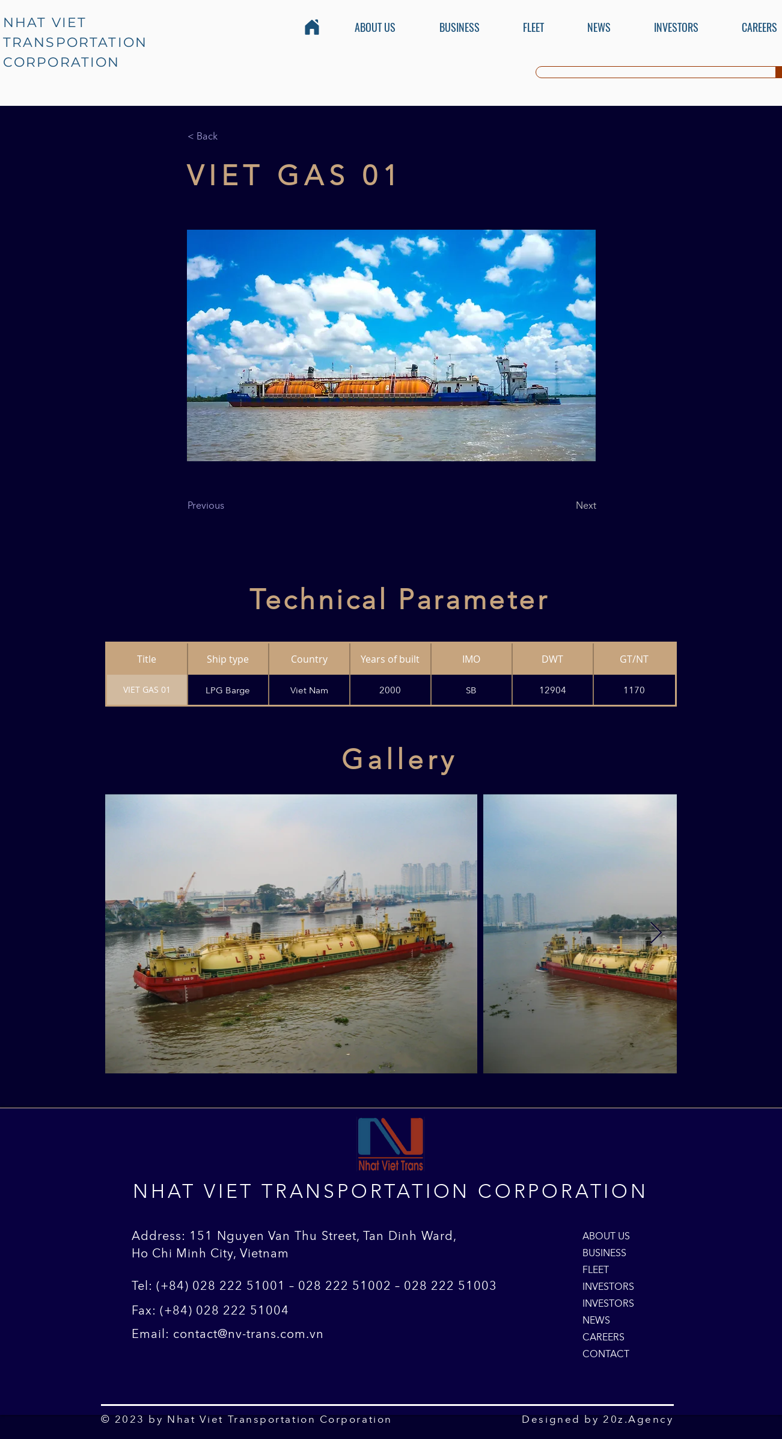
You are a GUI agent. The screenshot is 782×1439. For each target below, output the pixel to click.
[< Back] (227, 136)
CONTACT (605, 1354)
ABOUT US (606, 1236)
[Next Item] (656, 933)
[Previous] (227, 505)
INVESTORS (608, 1286)
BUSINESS (604, 1253)
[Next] (566, 505)
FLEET (595, 1269)
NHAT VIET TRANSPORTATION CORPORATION (75, 42)
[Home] (312, 27)
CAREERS (603, 1337)
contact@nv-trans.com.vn (248, 1334)
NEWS (596, 1320)
